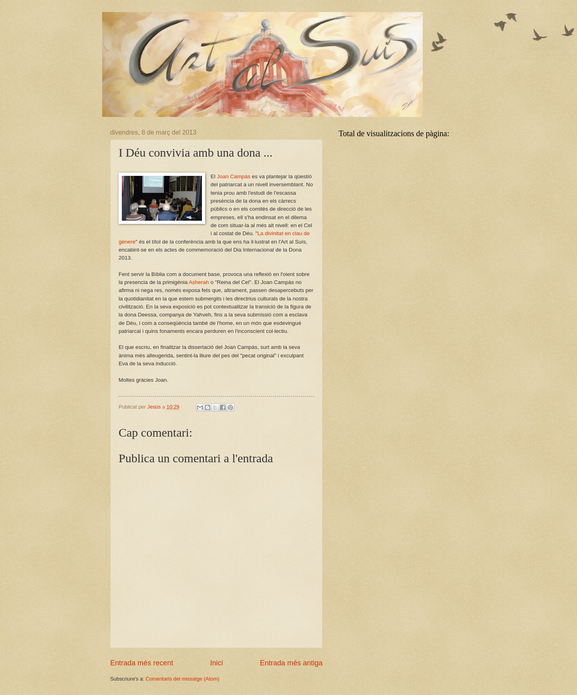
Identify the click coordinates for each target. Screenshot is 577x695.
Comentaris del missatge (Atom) (182, 679)
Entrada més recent (141, 663)
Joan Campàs (233, 176)
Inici (216, 663)
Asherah (199, 282)
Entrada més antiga (291, 663)
